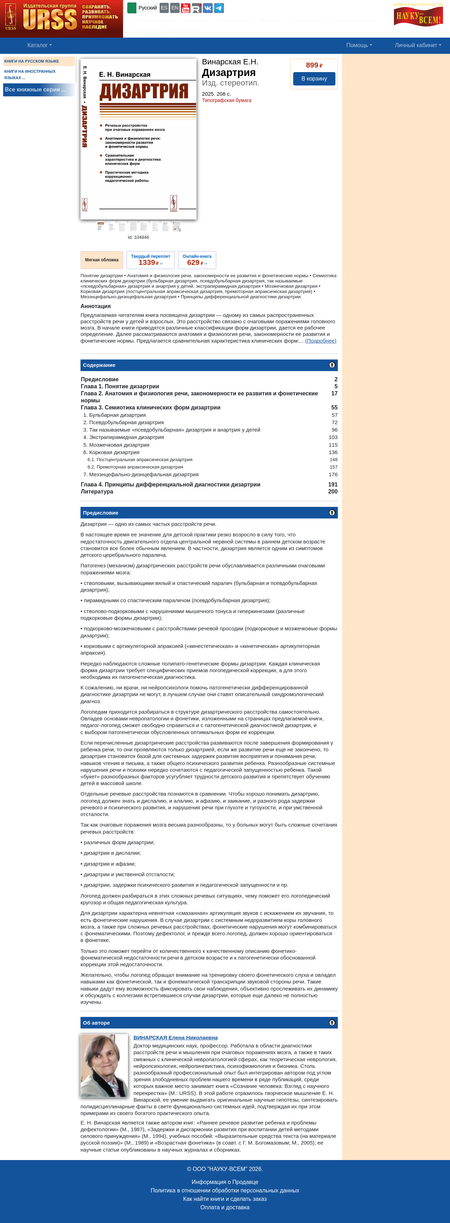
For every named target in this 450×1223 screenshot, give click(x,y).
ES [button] (164, 8)
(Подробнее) (320, 341)
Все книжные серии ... (35, 90)
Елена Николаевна (176, 1037)
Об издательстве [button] (153, 21)
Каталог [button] (37, 45)
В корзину (314, 79)
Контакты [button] (196, 21)
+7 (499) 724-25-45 (251, 7)
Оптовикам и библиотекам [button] (165, 32)
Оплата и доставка (225, 1207)
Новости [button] (270, 21)
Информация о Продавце (225, 1182)
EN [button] (175, 8)
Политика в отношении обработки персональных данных (224, 1190)
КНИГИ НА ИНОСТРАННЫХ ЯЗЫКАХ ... (30, 74)
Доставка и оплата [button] (351, 21)
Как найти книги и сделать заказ (225, 1199)
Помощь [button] (357, 45)
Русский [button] (148, 8)
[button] (186, 8)
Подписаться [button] (234, 21)
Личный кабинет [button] (416, 45)
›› (150, 260)
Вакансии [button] (304, 21)
